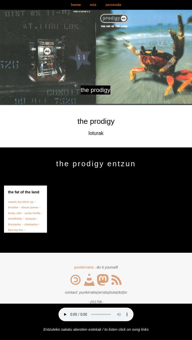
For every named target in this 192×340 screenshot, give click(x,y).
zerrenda (113, 5)
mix (93, 5)
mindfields (15, 218)
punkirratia (84, 267)
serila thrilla (32, 213)
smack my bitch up (20, 201)
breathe (13, 207)
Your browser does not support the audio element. (96, 314)
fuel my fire (15, 229)
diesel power (29, 207)
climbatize (31, 224)
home (76, 5)
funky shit (14, 213)
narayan (30, 218)
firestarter (14, 224)
